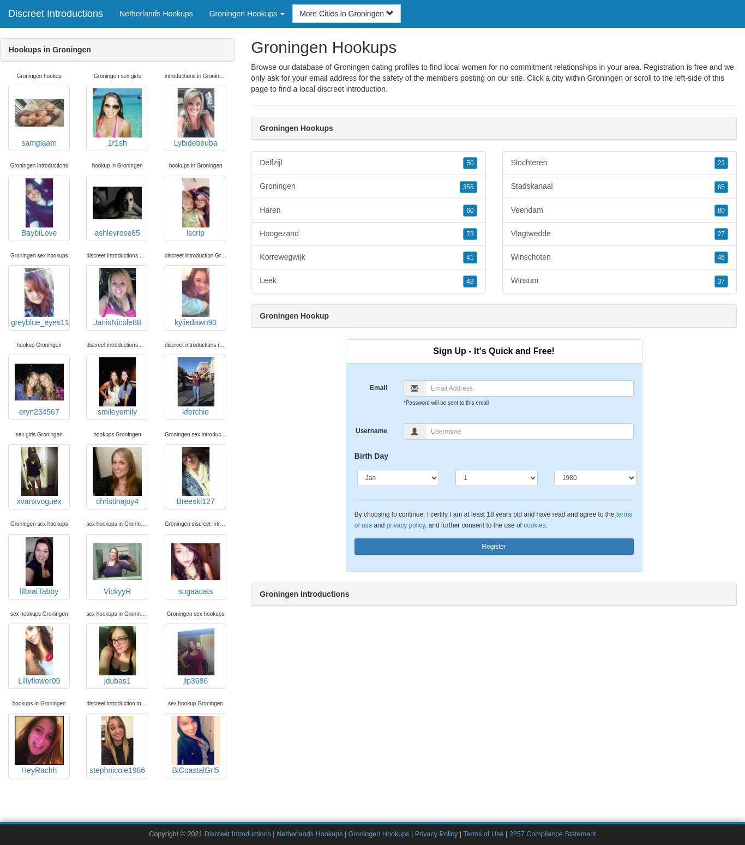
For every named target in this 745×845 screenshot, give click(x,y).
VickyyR (117, 566)
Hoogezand (368, 234)
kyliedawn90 (195, 297)
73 (469, 234)
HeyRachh (39, 745)
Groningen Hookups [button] (247, 13)
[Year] (595, 478)
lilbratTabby (39, 566)
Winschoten (619, 257)
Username (371, 431)
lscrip (195, 207)
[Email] (529, 388)
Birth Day (371, 456)
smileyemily (117, 386)
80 (721, 210)
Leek (368, 281)
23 (721, 163)
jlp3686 (195, 655)
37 (721, 281)
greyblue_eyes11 (40, 297)
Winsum (619, 281)
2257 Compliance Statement (552, 834)
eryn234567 (39, 386)
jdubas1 (117, 655)
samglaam (39, 117)
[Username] (529, 431)
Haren (368, 211)
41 (469, 257)
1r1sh (117, 117)
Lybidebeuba (195, 117)
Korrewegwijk (368, 257)
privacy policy (406, 525)
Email (378, 388)
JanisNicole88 (117, 297)
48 (469, 281)
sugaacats (195, 566)
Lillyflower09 (39, 655)
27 (721, 234)
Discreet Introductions (55, 13)
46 (721, 257)
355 (468, 187)
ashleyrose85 (117, 207)
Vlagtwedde (619, 234)
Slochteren (619, 163)
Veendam (619, 211)
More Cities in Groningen (346, 13)
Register (494, 546)
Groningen (605, 78)
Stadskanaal (619, 187)
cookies (534, 525)
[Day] (496, 478)
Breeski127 (195, 476)
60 (469, 210)
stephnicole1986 (117, 745)
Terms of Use (483, 834)
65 (721, 187)
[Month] (398, 478)
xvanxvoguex (39, 476)
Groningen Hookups (379, 834)
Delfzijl (368, 163)
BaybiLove (39, 207)
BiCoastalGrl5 (195, 745)
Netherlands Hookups (156, 13)
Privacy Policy (436, 834)
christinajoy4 (117, 476)
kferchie (195, 386)
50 (469, 163)
